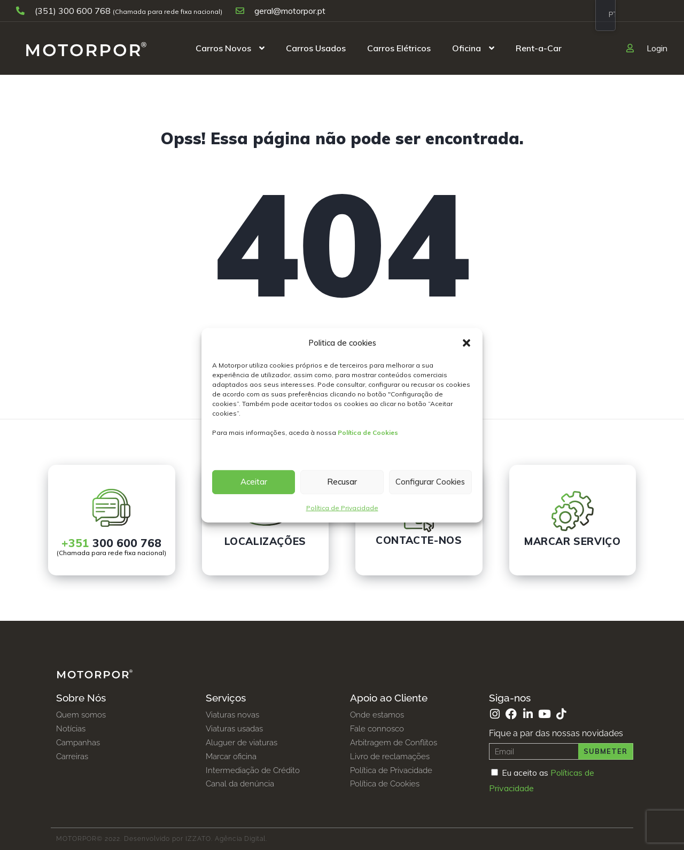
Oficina (466, 48)
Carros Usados (316, 48)
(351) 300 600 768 (64, 10)
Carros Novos (223, 48)
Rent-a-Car (539, 48)
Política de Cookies (368, 432)
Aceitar (253, 482)
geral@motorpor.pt (280, 10)
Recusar (342, 482)
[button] (466, 343)
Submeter (605, 751)
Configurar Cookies (430, 482)
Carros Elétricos (399, 48)
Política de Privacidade (342, 508)
